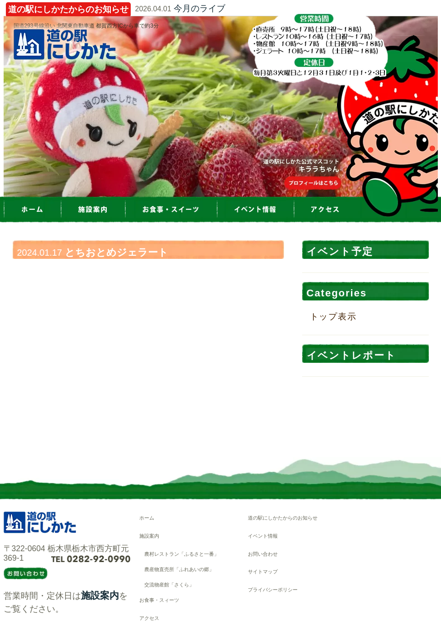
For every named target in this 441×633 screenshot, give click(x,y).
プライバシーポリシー (273, 589)
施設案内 (100, 595)
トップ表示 (333, 316)
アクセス (149, 618)
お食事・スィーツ (159, 600)
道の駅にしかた (65, 44)
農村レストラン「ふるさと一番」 (181, 554)
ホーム (146, 517)
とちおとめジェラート (116, 252)
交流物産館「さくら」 (169, 584)
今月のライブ (199, 8)
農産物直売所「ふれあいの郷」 (179, 569)
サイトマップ (263, 571)
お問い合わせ (263, 554)
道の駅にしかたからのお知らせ (283, 517)
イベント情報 (263, 536)
